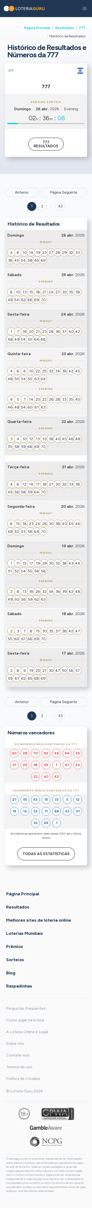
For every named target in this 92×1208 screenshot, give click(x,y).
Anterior (22, 192)
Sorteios (15, 959)
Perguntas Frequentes (26, 1008)
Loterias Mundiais (24, 933)
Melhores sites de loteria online (38, 920)
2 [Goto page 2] (42, 206)
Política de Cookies (23, 1078)
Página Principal (37, 28)
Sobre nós (15, 1043)
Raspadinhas (19, 986)
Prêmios (14, 946)
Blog (10, 973)
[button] (85, 8)
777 (82, 28)
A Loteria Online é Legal (27, 1031)
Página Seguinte (63, 192)
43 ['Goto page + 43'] (60, 206)
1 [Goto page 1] (32, 206)
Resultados (64, 28)
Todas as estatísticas (46, 854)
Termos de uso (19, 1067)
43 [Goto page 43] (60, 716)
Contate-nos (18, 1055)
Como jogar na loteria (25, 1020)
